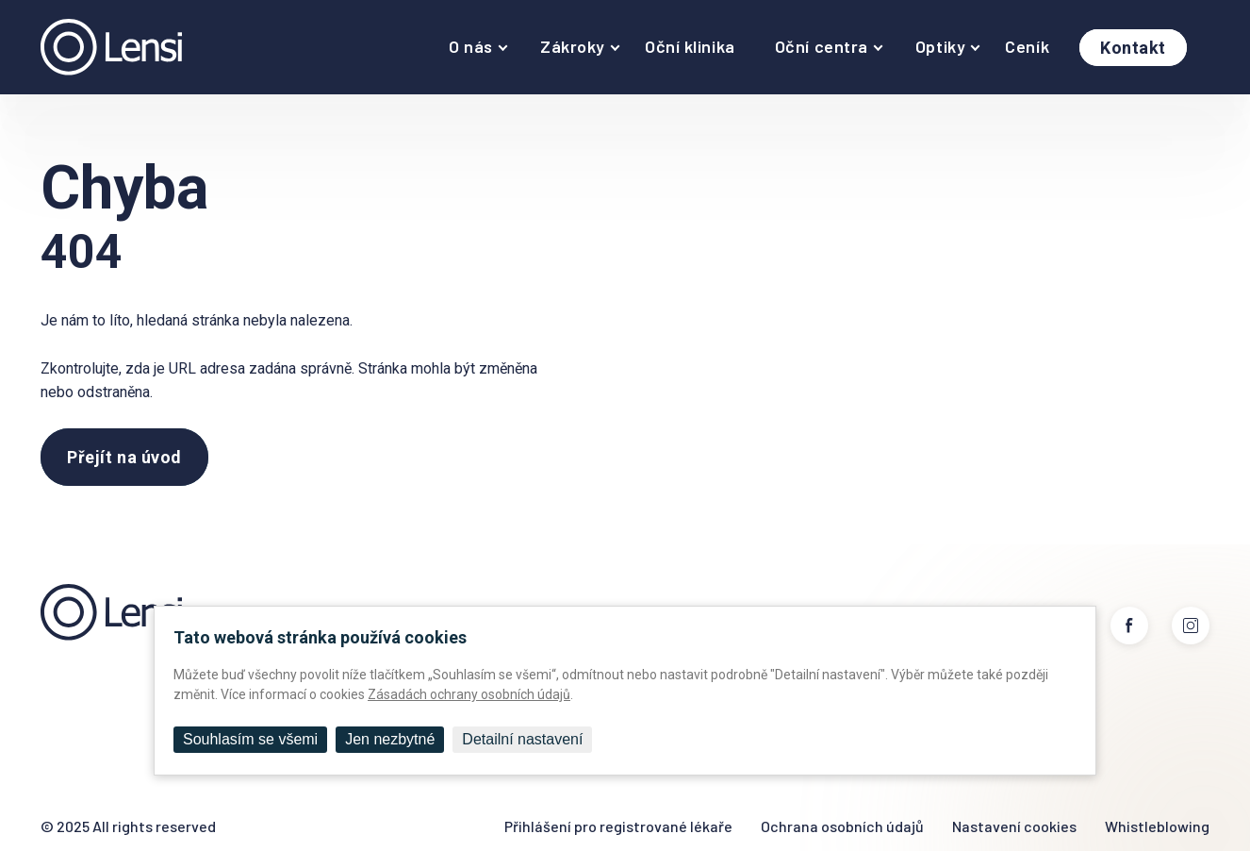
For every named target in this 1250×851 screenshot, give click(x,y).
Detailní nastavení (522, 739)
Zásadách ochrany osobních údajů (469, 694)
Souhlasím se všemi (250, 739)
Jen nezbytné (390, 739)
